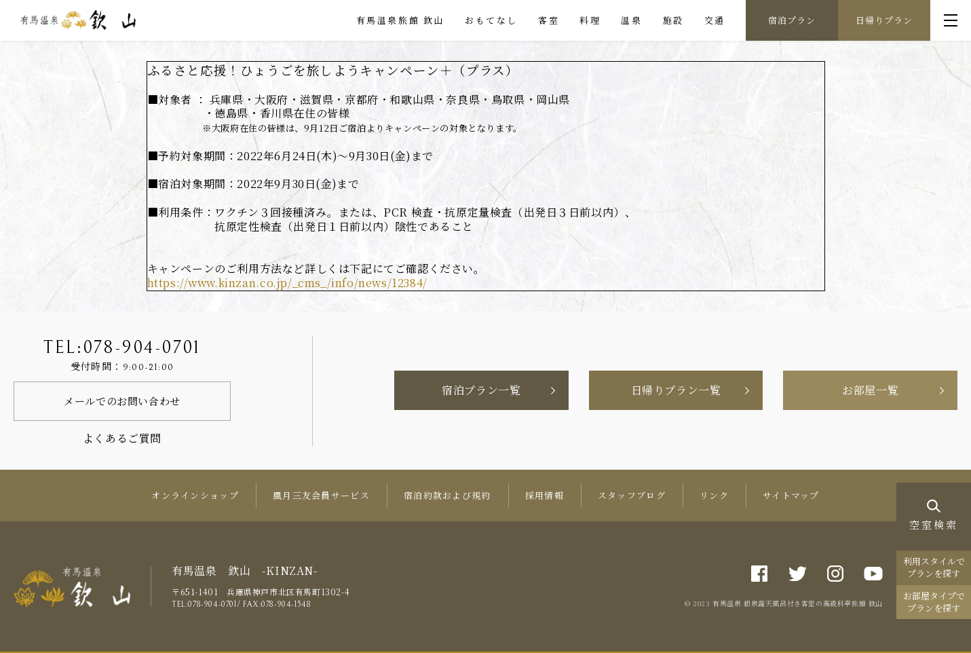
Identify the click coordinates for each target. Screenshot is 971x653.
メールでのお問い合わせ (122, 401)
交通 (714, 20)
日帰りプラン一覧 (676, 390)
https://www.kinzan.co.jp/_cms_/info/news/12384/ (287, 283)
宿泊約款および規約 (447, 495)
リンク (714, 495)
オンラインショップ (195, 495)
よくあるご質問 (122, 438)
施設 (673, 20)
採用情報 (544, 495)
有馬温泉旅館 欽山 (400, 20)
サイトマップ (791, 495)
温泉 (631, 20)
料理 (590, 20)
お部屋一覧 (870, 390)
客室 (548, 20)
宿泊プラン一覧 (481, 390)
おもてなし (491, 20)
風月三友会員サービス (321, 495)
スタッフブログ (632, 495)
